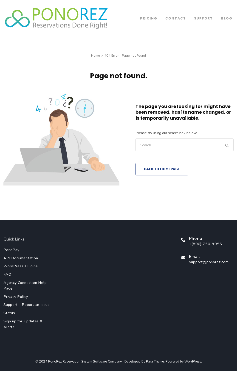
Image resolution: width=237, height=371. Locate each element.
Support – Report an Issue (26, 304)
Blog (226, 18)
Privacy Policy (15, 296)
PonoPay (11, 249)
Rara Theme (155, 361)
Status (9, 313)
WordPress (192, 361)
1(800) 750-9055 (205, 243)
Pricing (148, 18)
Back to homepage (162, 169)
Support (203, 18)
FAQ (7, 274)
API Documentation (20, 258)
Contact (175, 18)
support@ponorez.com (209, 262)
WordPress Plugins (20, 266)
